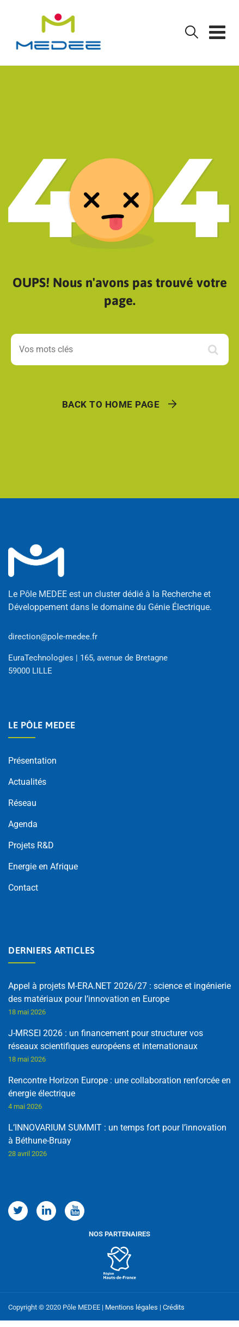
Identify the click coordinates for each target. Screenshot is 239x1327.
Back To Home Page (111, 404)
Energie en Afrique (43, 866)
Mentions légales (131, 1307)
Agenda (23, 824)
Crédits (174, 1307)
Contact (23, 887)
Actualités (27, 782)
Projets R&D (31, 845)
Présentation (32, 760)
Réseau (22, 803)
